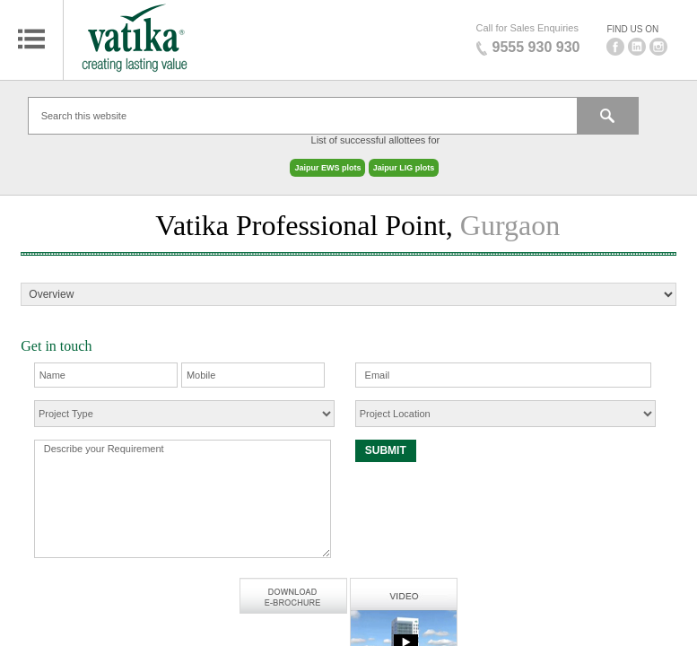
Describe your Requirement (182, 490)
